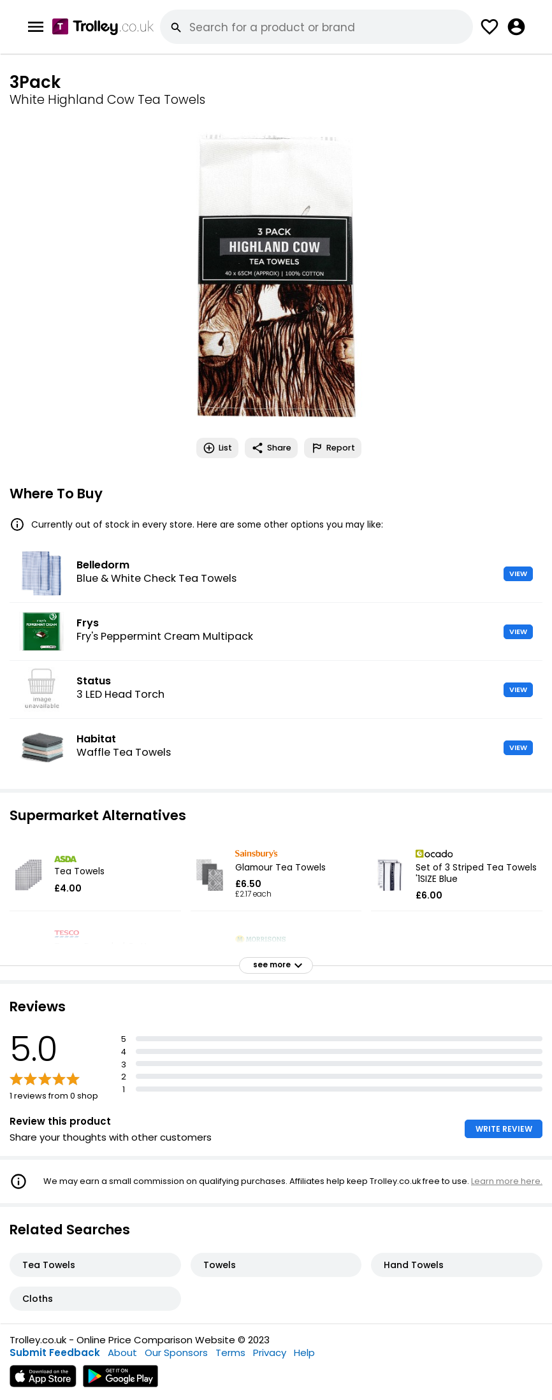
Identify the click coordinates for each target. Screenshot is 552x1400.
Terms (230, 1352)
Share (271, 448)
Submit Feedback (55, 1352)
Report (332, 448)
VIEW (518, 573)
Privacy (269, 1352)
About (122, 1352)
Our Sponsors (176, 1352)
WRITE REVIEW (504, 1128)
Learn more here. (506, 1181)
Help (304, 1352)
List (217, 448)
